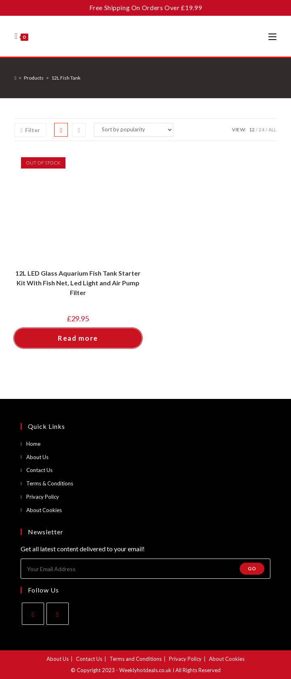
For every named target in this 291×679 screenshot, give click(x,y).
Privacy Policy (42, 496)
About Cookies (44, 510)
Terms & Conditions (49, 483)
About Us (37, 457)
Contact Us (39, 470)
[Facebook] (33, 614)
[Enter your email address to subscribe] (145, 569)
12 (252, 130)
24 (261, 130)
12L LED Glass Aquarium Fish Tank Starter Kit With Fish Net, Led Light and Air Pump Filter (78, 282)
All (272, 130)
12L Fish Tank (65, 78)
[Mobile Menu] (272, 36)
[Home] (15, 78)
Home (33, 444)
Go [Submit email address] (252, 568)
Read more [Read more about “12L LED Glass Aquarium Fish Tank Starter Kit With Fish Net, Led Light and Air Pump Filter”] (78, 338)
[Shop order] (133, 130)
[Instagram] (57, 614)
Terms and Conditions (136, 659)
